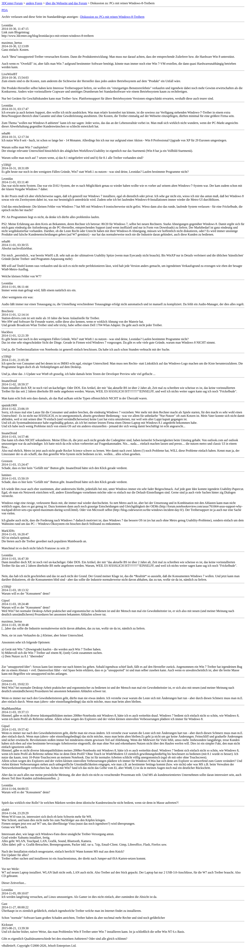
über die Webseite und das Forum (66, 3)
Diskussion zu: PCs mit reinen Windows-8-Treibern (112, 16)
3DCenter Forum (12, 3)
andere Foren (34, 3)
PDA (5, 10)
